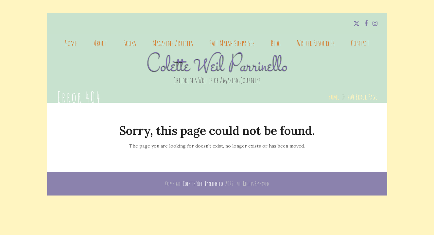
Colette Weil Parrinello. (203, 184)
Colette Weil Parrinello (217, 66)
